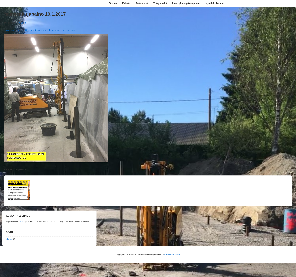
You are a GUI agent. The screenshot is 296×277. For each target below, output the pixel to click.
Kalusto (126, 3)
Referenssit (142, 3)
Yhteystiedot (160, 3)
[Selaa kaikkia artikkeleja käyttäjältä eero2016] (40, 30)
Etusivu (113, 3)
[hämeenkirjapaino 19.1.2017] (31, 30)
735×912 (22, 221)
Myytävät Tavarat (215, 3)
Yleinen (9, 239)
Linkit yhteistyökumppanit (186, 3)
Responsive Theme (172, 254)
